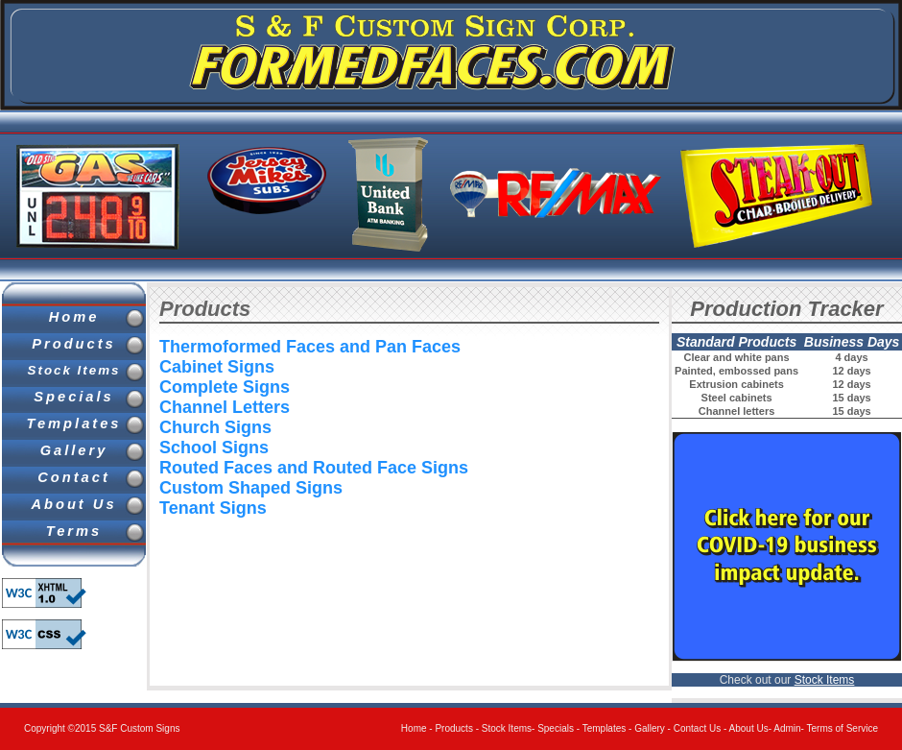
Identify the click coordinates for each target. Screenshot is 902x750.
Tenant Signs (213, 508)
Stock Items (74, 370)
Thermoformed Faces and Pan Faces (310, 346)
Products (74, 343)
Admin (786, 728)
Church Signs (215, 427)
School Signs (214, 447)
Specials (73, 396)
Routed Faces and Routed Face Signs (313, 467)
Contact (73, 477)
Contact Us (697, 728)
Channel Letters (224, 407)
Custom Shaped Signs (251, 487)
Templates (74, 423)
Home (74, 317)
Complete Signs (224, 387)
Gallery (74, 450)
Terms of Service (842, 728)
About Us (73, 504)
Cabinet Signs (216, 366)
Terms (74, 531)
